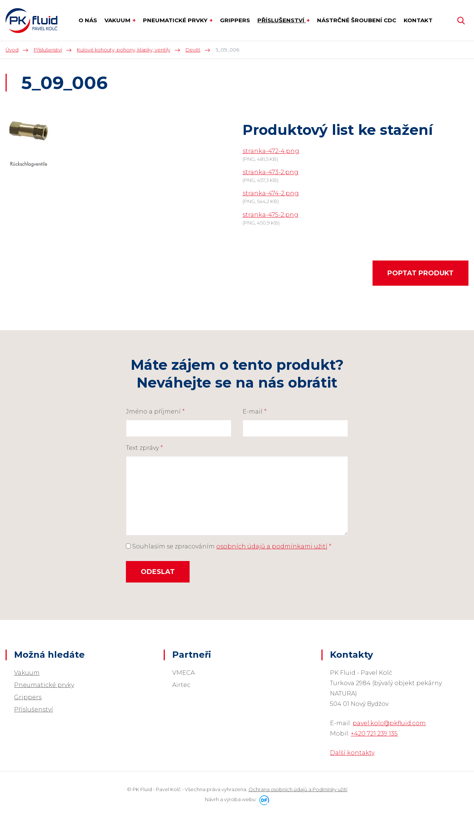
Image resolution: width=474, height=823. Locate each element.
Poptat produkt (420, 273)
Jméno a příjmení (155, 411)
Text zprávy (144, 447)
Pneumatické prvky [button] (176, 20)
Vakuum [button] (118, 20)
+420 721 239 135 (374, 733)
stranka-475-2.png (270, 214)
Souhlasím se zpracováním (228, 546)
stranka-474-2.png (271, 193)
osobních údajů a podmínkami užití (271, 546)
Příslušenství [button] (281, 20)
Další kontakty (352, 752)
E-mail (255, 411)
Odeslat (158, 572)
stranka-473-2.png (270, 172)
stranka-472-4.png (271, 151)
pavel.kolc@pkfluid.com (389, 723)
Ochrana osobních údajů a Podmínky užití (297, 789)
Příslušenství (33, 709)
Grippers (27, 697)
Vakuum (27, 672)
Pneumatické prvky (44, 684)
